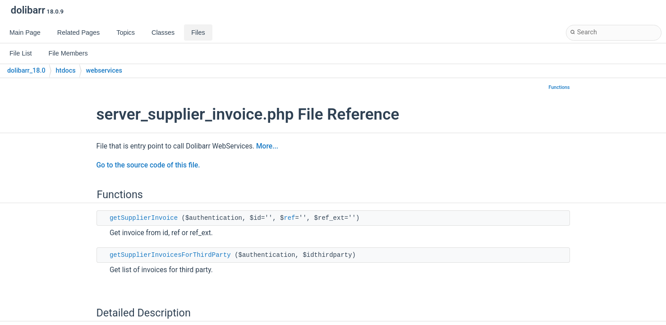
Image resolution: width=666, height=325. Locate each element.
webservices (104, 70)
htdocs (66, 70)
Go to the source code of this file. (148, 165)
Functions (559, 87)
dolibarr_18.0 (26, 70)
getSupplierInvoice (144, 218)
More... (267, 146)
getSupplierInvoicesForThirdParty (170, 255)
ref (289, 218)
